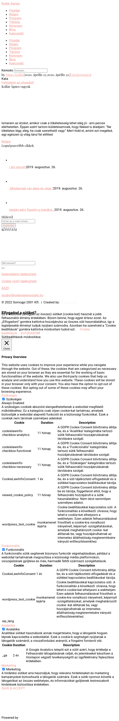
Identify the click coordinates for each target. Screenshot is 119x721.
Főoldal (14, 10)
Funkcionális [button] (11, 546)
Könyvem (15, 26)
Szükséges (14, 399)
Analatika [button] (8, 625)
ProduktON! (68, 302)
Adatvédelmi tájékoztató (19, 274)
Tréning (14, 22)
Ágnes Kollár (15, 75)
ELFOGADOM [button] (30, 333)
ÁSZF (5, 288)
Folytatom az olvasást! (18, 82)
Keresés (7, 70)
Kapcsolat (16, 33)
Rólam (13, 14)
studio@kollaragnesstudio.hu (22, 295)
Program (15, 18)
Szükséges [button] (9, 395)
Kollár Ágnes (11, 3)
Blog (12, 29)
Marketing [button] (9, 665)
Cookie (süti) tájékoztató (19, 281)
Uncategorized (80, 75)
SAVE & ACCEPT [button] (13, 688)
